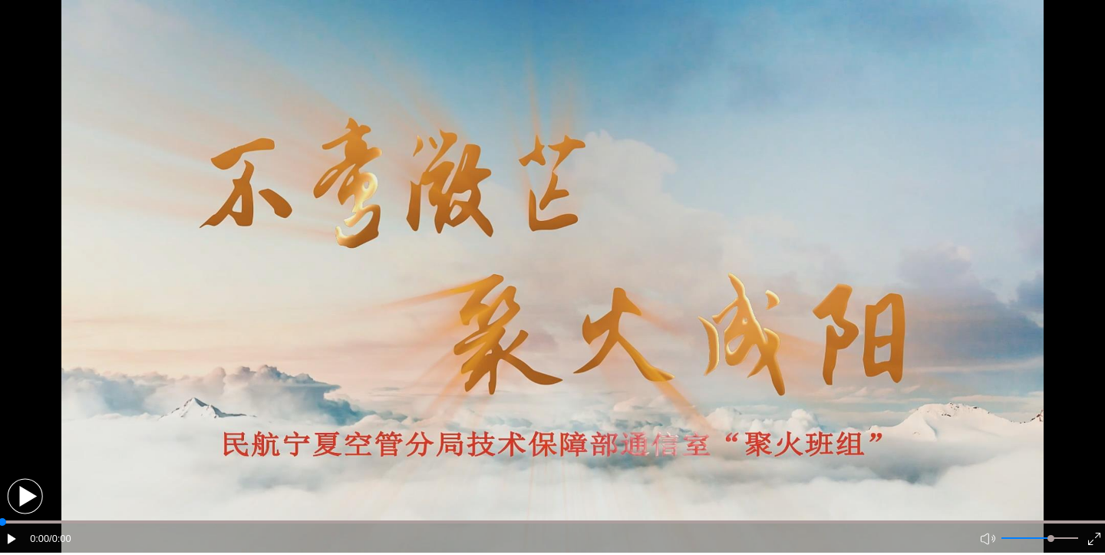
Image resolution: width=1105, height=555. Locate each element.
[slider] (1050, 538)
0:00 (39, 538)
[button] (25, 496)
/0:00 (60, 538)
